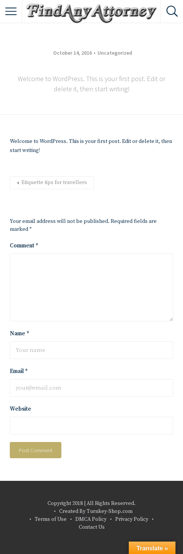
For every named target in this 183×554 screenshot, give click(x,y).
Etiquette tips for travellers (54, 182)
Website (20, 409)
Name (19, 333)
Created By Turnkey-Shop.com (96, 511)
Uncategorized (115, 52)
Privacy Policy (131, 519)
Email (19, 371)
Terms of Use (51, 519)
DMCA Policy (91, 519)
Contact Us (92, 527)
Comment (24, 245)
